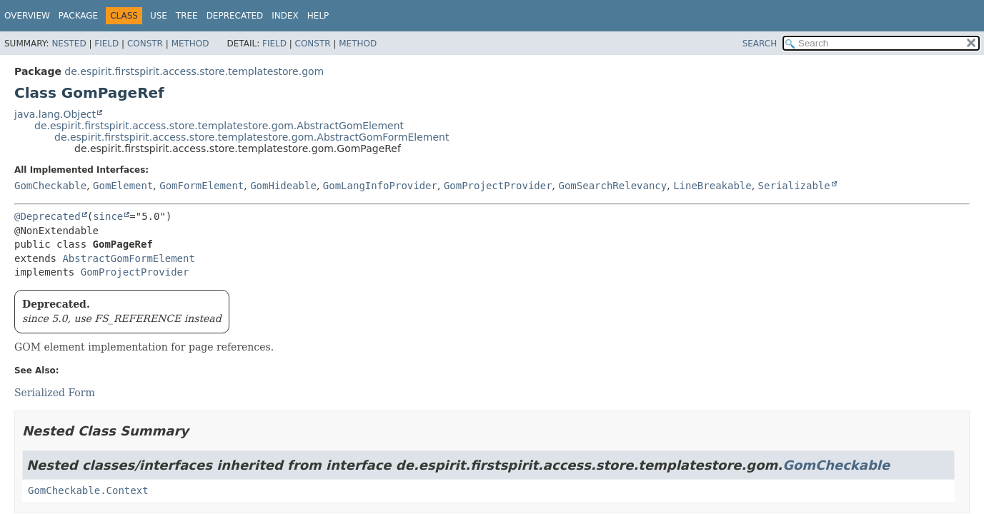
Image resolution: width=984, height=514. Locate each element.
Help (318, 16)
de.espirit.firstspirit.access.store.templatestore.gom (194, 71)
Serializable (794, 185)
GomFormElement (201, 185)
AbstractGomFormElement (128, 258)
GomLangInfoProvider (380, 185)
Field (106, 44)
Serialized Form (54, 392)
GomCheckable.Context (88, 490)
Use (158, 16)
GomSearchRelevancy (613, 185)
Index (285, 16)
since (108, 216)
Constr (145, 44)
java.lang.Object (55, 114)
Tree (187, 16)
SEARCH (759, 44)
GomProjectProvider (498, 185)
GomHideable (283, 185)
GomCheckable (50, 185)
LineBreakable (712, 185)
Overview (27, 16)
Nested (68, 44)
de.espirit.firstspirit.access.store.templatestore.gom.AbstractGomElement (219, 125)
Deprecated (235, 16)
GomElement (123, 185)
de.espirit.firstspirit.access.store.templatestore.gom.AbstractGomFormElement (251, 137)
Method (190, 44)
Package (78, 16)
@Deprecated (47, 216)
